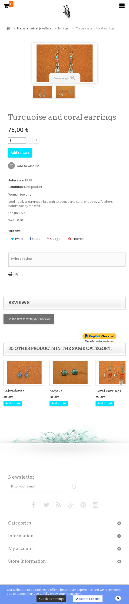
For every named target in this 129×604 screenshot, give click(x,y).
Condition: (15, 187)
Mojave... (57, 391)
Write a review (22, 258)
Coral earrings (108, 391)
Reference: (16, 180)
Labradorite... (15, 391)
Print (19, 274)
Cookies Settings (51, 599)
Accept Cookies (87, 599)
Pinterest (76, 239)
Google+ (54, 239)
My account (20, 548)
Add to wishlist (27, 166)
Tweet (17, 239)
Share (35, 239)
